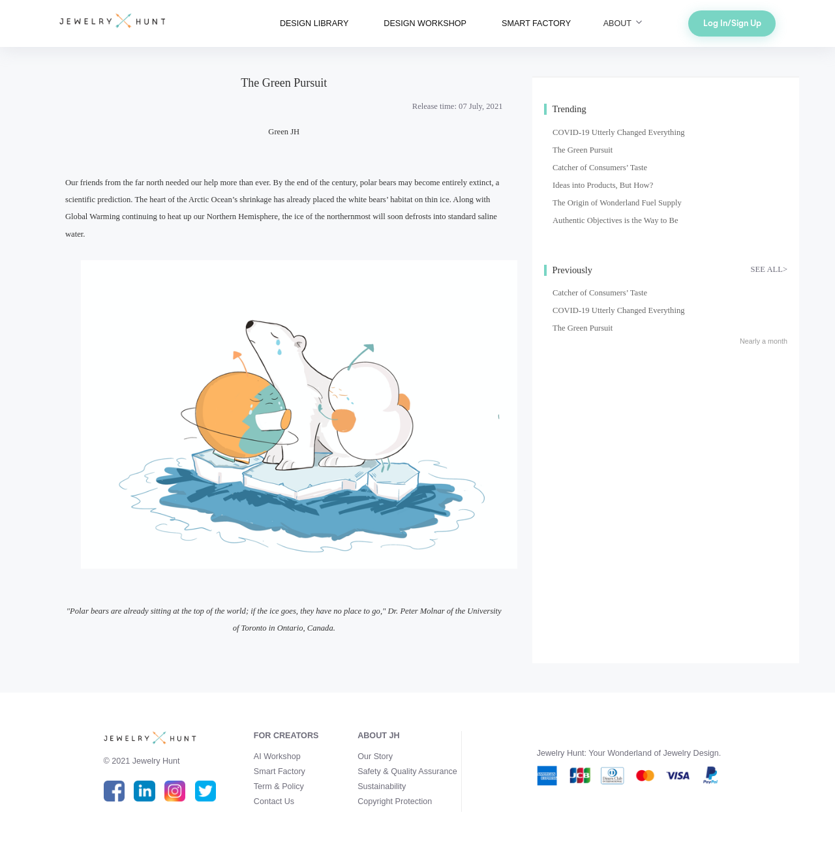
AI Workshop (277, 756)
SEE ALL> (769, 269)
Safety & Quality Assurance (407, 771)
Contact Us (274, 801)
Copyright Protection (394, 801)
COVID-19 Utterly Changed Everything (619, 132)
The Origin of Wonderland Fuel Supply (617, 202)
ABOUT (624, 23)
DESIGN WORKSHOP (425, 23)
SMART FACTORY (536, 23)
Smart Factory (279, 771)
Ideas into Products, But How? (603, 185)
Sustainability (381, 786)
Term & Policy (279, 786)
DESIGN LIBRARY (314, 23)
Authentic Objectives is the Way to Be (615, 220)
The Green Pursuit (583, 150)
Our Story (375, 756)
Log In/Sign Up (732, 23)
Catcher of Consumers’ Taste (600, 167)
